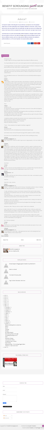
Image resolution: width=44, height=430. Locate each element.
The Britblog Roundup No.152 (11, 335)
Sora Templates (30, 427)
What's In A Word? (13, 269)
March (6, 320)
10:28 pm (6, 143)
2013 (5, 298)
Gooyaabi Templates (31, 425)
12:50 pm (6, 234)
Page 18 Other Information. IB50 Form (17, 280)
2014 (5, 297)
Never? (6, 328)
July (6, 314)
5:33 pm (5, 78)
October (7, 310)
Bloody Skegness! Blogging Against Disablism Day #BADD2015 (22, 263)
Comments (6, 418)
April (6, 319)
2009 (5, 304)
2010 (5, 302)
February (7, 322)
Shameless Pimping (9, 338)
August (6, 313)
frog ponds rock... (7, 172)
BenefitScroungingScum (9, 138)
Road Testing (8, 342)
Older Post (38, 239)
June (6, 316)
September (7, 311)
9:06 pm (5, 127)
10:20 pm (6, 137)
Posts (5, 415)
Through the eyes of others (10, 341)
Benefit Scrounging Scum (12, 425)
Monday (7, 330)
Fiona (5, 80)
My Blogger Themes (40, 427)
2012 (5, 299)
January (7, 323)
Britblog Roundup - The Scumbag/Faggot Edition (15, 344)
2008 (5, 305)
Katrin (5, 145)
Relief (6, 336)
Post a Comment (4, 236)
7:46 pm (5, 105)
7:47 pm (5, 222)
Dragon (22, 35)
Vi (4, 166)
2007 (5, 347)
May (6, 317)
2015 (5, 295)
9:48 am (5, 184)
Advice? (6, 326)
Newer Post (5, 239)
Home (22, 239)
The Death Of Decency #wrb (15, 275)
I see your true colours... (10, 339)
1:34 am (5, 165)
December (7, 307)
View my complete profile (14, 251)
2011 (5, 301)
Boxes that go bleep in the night (11, 333)
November (7, 308)
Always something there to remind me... (13, 325)
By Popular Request (9, 332)
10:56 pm (6, 228)
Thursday (7, 329)
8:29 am (5, 171)
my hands (28, 24)
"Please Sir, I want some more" (11, 345)
